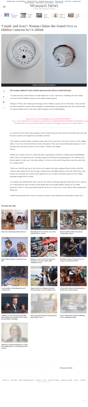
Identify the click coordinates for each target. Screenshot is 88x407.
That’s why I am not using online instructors (13, 232)
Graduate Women (53, 380)
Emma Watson (40, 2)
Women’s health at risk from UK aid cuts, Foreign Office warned (71, 232)
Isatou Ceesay (59, 2)
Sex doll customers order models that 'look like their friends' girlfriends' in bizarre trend (78, 16)
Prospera (83, 380)
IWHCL (44, 380)
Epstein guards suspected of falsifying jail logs (46, 16)
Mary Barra (68, 1)
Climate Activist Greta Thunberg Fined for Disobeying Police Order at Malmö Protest (43, 289)
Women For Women (66, 380)
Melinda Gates (11, 1)
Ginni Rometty (77, 1)
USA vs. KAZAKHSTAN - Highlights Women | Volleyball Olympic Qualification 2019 (14, 15)
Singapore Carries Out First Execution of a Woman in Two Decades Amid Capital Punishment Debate (43, 260)
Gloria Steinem (49, 2)
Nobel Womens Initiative (26, 380)
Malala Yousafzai (29, 2)
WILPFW (76, 380)
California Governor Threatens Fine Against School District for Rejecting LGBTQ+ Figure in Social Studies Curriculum (14, 317)
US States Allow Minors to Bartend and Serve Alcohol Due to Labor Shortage (73, 289)
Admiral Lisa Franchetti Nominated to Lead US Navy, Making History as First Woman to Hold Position (14, 346)
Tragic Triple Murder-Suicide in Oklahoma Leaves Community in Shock (72, 316)
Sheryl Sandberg (21, 1)
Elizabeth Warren (32, 1)
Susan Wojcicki (59, 1)
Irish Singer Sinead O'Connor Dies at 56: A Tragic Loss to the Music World (72, 260)
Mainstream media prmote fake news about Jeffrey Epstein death (62, 16)
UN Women (14, 380)
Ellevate (38, 380)
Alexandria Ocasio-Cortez (46, 1)
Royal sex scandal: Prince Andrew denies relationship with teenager (30, 16)
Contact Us (5, 380)
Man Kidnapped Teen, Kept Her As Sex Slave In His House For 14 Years (43, 232)
